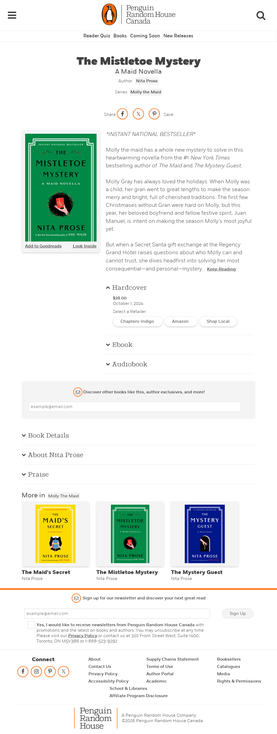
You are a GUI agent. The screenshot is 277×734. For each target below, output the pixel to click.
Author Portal (160, 673)
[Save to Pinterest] (154, 110)
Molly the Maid (145, 88)
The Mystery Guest (197, 571)
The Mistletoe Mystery (127, 571)
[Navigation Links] (12, 13)
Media (223, 673)
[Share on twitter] (138, 110)
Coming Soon (145, 32)
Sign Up (238, 612)
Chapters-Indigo (137, 317)
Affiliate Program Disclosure (139, 694)
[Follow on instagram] (36, 672)
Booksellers (229, 658)
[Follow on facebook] (22, 672)
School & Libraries (128, 687)
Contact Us (99, 665)
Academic (156, 680)
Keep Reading (221, 265)
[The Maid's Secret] (55, 531)
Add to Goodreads (43, 242)
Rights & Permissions (239, 680)
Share (110, 110)
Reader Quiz (98, 32)
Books (121, 32)
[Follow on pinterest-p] (50, 672)
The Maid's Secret (46, 571)
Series (121, 88)
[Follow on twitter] (63, 672)
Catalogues (228, 665)
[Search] (261, 13)
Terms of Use (159, 665)
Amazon (181, 317)
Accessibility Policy (108, 680)
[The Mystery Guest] (205, 531)
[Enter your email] (134, 402)
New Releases (177, 32)
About (94, 658)
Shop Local (218, 317)
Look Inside (85, 242)
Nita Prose (147, 77)
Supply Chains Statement (172, 658)
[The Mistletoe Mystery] (130, 531)
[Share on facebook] (122, 110)
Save (168, 110)
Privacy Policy (82, 634)
